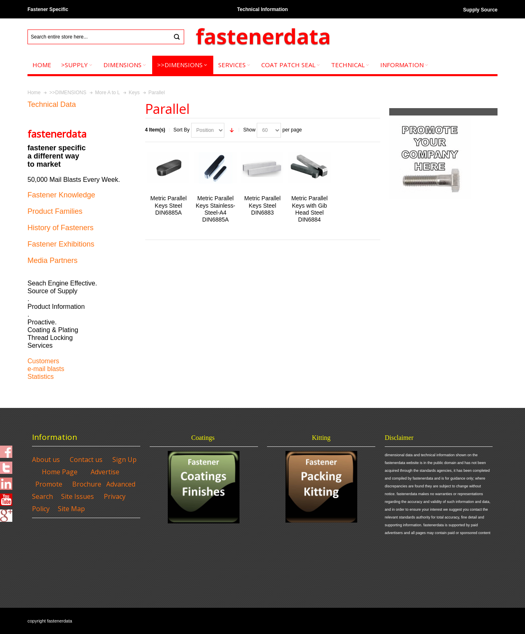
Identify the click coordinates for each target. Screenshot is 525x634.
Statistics (40, 376)
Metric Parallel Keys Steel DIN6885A (168, 205)
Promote (48, 484)
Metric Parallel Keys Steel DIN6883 (262, 205)
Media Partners (52, 260)
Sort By (181, 130)
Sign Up (124, 459)
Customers (43, 361)
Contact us (86, 459)
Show (249, 130)
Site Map (71, 508)
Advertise (105, 471)
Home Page (60, 471)
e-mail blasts (45, 368)
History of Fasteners (60, 228)
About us (46, 459)
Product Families (54, 211)
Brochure (86, 484)
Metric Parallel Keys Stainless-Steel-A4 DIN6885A (215, 209)
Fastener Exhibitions (60, 244)
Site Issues (77, 496)
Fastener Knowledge (61, 195)
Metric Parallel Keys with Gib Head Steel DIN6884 (309, 209)
